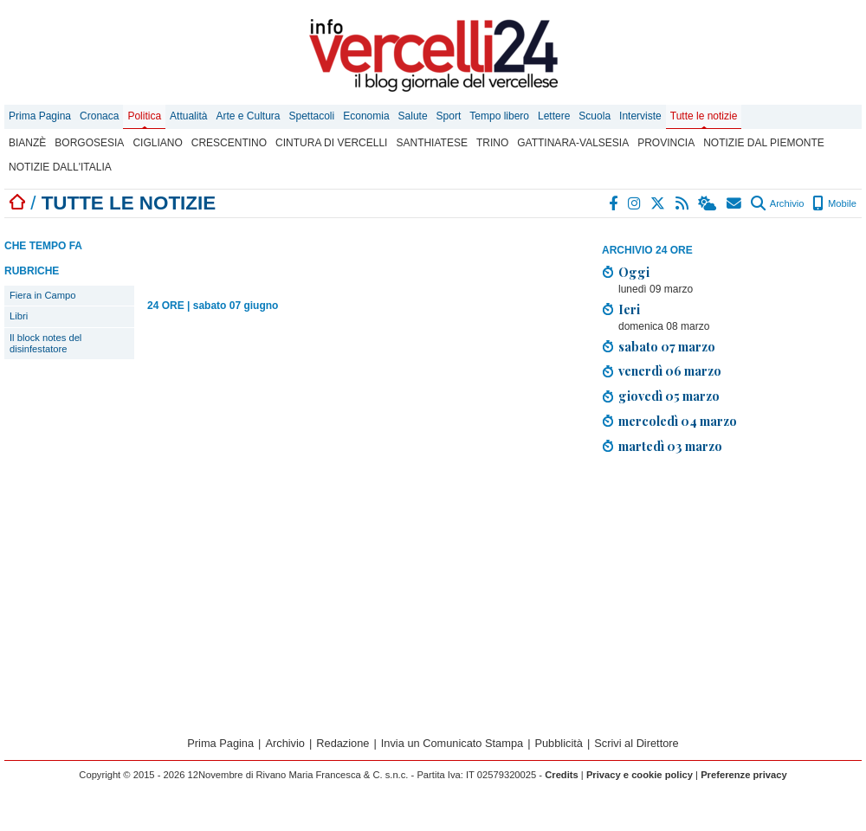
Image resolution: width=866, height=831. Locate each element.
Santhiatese (431, 143)
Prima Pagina (40, 116)
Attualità (188, 116)
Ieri (629, 309)
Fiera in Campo (42, 295)
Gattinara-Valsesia (573, 143)
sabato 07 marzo (666, 346)
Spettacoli (312, 116)
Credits (561, 775)
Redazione (342, 743)
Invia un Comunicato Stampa (452, 743)
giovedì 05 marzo (669, 395)
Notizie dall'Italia (60, 167)
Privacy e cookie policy (639, 775)
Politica (144, 116)
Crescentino (229, 143)
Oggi (634, 271)
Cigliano (157, 143)
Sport (449, 116)
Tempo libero (499, 116)
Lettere (554, 116)
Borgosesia (89, 143)
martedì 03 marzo (670, 445)
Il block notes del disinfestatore (45, 343)
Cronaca (99, 116)
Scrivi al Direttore (636, 743)
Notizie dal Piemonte (763, 143)
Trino (492, 143)
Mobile (834, 203)
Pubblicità (558, 743)
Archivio (777, 203)
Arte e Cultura (248, 116)
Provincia (666, 143)
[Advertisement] (350, 253)
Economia (366, 116)
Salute (413, 116)
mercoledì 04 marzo (677, 420)
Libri (19, 316)
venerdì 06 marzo (669, 370)
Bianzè (27, 143)
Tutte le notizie (704, 116)
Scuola (594, 116)
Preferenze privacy (744, 775)
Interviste (640, 116)
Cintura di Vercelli (331, 143)
